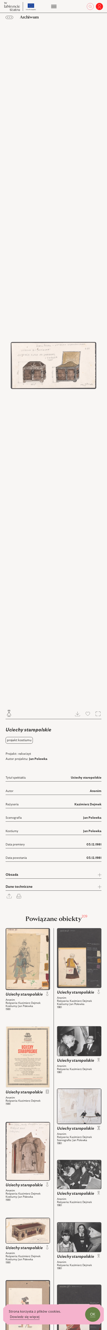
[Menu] (53, 6)
